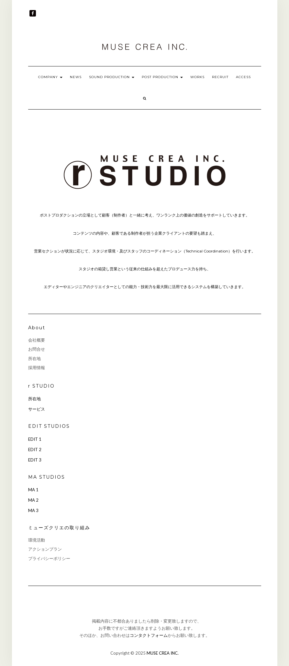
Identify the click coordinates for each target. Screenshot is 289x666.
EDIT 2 (34, 449)
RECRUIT (220, 77)
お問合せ (36, 349)
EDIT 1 (34, 439)
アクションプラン (45, 549)
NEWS (76, 77)
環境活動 (36, 540)
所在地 (34, 358)
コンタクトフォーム (149, 635)
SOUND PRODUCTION (111, 77)
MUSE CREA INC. (163, 653)
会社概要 (36, 340)
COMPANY (50, 77)
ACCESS (243, 77)
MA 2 (33, 500)
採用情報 (36, 367)
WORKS (197, 77)
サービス (36, 409)
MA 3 (33, 510)
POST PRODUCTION (162, 77)
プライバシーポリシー (49, 558)
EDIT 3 (34, 459)
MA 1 (33, 489)
